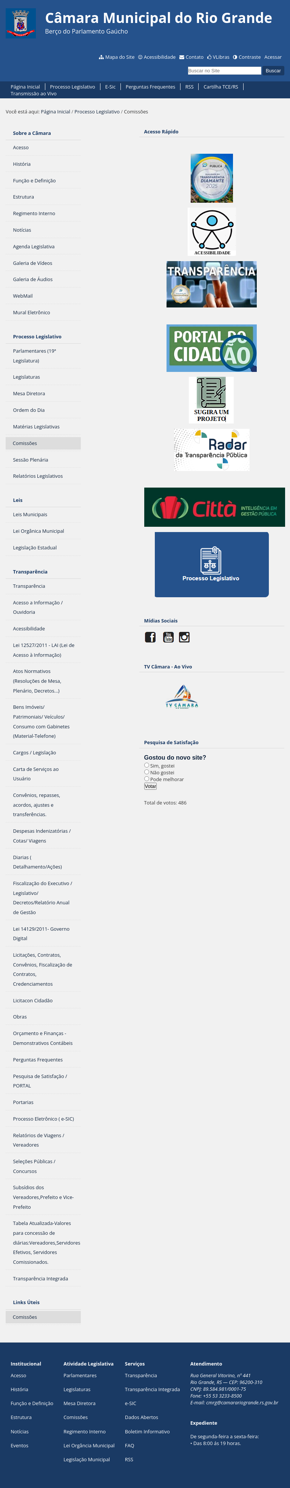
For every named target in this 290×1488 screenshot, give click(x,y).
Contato (195, 57)
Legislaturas (76, 1389)
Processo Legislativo (72, 86)
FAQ (129, 1445)
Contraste (250, 57)
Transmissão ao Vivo (34, 93)
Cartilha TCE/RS (221, 86)
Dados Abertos (141, 1417)
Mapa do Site (120, 57)
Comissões (75, 1417)
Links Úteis (26, 1302)
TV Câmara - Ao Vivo (168, 666)
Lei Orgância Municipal (88, 1445)
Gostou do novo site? (175, 757)
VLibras (221, 57)
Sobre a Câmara (32, 133)
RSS (189, 86)
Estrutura (21, 1417)
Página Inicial (25, 86)
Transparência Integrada (152, 1389)
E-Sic (110, 86)
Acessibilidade (160, 57)
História (19, 1389)
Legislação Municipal (86, 1459)
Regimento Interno (84, 1431)
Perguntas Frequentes (150, 86)
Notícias (20, 1431)
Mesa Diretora (79, 1403)
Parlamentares (79, 1375)
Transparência (30, 571)
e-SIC (130, 1403)
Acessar (273, 57)
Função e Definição (32, 1403)
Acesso (18, 1375)
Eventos (19, 1445)
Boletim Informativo (147, 1431)
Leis (18, 500)
